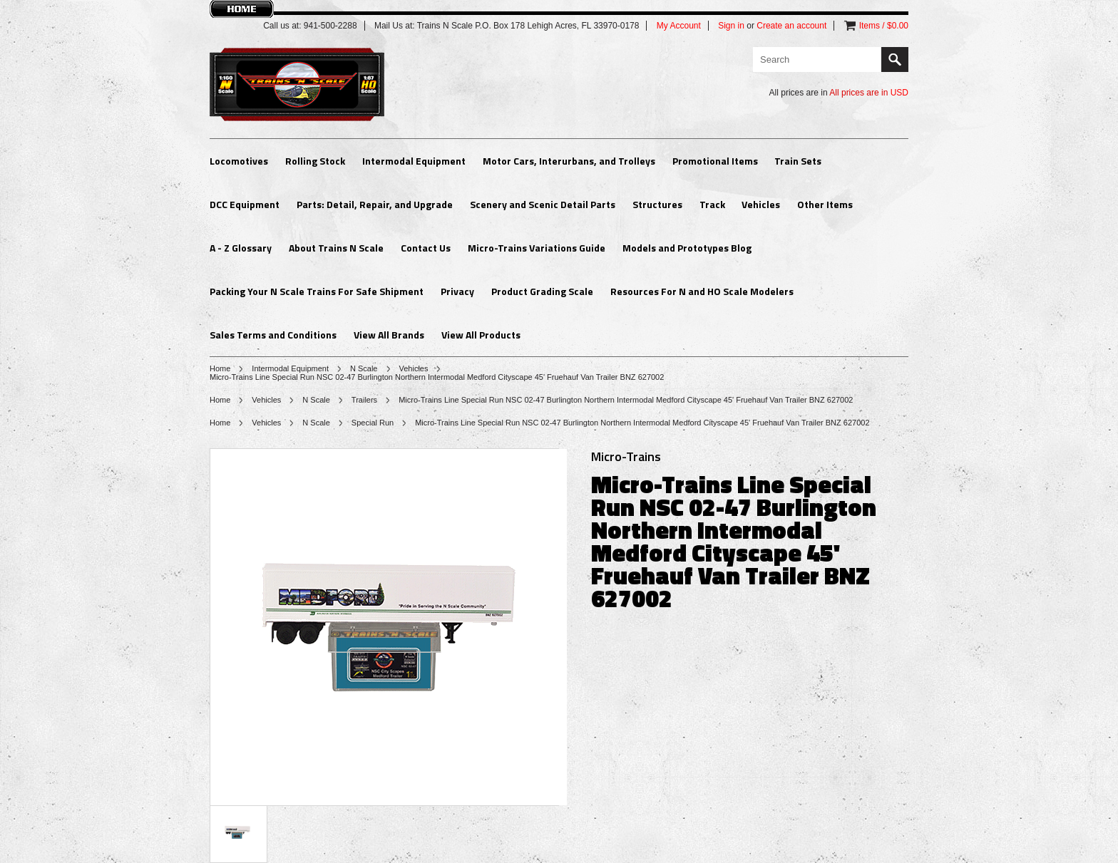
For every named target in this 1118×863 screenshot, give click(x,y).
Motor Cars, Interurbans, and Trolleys (569, 160)
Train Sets (797, 160)
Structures (657, 204)
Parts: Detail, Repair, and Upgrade (375, 204)
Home (220, 368)
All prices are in (868, 93)
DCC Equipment (245, 204)
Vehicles (761, 204)
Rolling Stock (315, 160)
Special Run (373, 422)
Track (712, 204)
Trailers (364, 400)
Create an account (791, 26)
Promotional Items (715, 160)
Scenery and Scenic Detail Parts (542, 204)
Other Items (825, 204)
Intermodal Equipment (414, 160)
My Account (679, 26)
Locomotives (239, 160)
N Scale (364, 368)
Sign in (731, 26)
